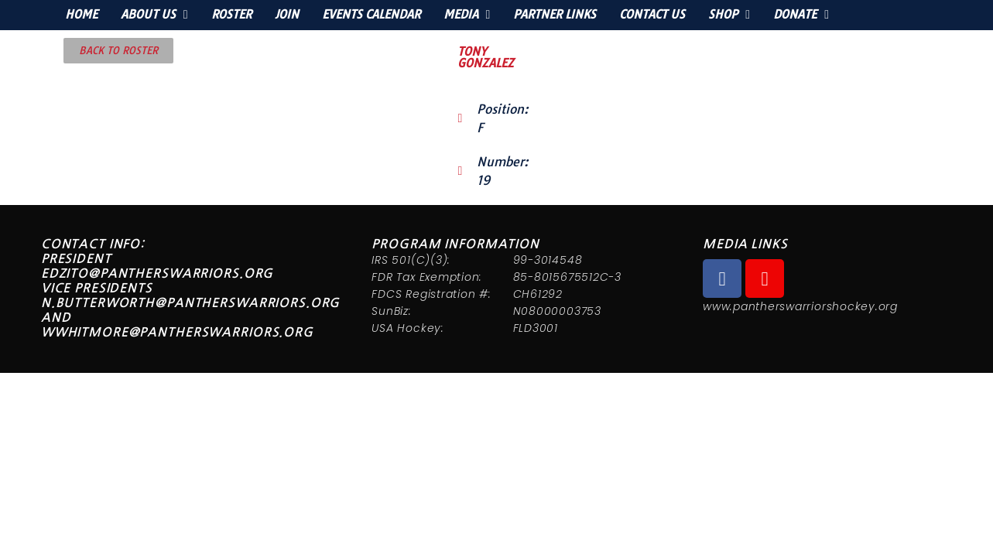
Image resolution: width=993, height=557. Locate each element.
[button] (118, 50)
